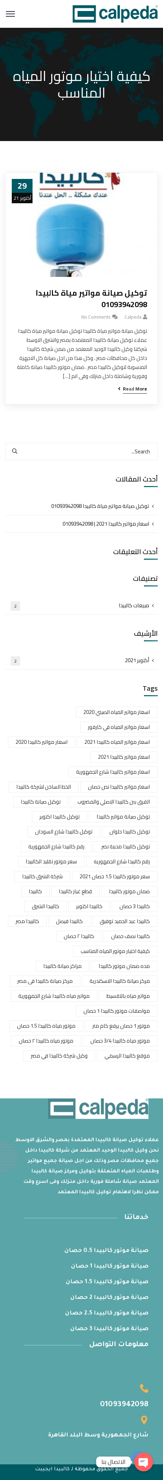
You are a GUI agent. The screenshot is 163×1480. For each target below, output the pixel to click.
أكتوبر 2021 (80, 660)
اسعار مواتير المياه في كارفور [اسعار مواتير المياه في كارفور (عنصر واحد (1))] (119, 727)
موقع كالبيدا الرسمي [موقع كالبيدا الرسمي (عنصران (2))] (127, 1056)
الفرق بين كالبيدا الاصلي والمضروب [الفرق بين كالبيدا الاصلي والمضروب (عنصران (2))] (114, 802)
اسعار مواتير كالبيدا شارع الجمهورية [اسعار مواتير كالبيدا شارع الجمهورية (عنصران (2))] (113, 772)
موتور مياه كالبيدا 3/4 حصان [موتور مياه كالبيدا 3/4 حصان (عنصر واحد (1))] (120, 1041)
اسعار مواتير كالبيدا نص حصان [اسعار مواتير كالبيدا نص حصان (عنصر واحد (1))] (119, 787)
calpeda (133, 316)
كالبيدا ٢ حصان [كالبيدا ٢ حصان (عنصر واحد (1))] (79, 936)
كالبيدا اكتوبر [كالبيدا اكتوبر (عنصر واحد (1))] (89, 906)
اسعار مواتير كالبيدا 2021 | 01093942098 (106, 524)
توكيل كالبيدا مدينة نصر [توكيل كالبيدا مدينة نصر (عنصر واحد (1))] (125, 846)
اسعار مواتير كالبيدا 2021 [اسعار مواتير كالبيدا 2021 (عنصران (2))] (124, 757)
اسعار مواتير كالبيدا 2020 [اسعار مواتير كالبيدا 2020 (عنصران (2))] (41, 742)
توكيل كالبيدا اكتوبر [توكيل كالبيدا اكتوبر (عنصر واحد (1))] (59, 817)
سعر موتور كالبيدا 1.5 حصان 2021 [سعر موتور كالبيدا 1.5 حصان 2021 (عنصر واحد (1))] (115, 876)
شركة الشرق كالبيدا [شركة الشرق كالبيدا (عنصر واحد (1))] (42, 876)
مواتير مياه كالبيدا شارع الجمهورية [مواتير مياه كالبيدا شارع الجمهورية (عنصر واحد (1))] (54, 996)
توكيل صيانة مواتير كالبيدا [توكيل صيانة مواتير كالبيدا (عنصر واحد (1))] (123, 817)
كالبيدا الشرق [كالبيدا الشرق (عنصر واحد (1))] (45, 906)
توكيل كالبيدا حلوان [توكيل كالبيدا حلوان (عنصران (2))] (129, 832)
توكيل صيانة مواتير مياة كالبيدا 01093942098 (91, 298)
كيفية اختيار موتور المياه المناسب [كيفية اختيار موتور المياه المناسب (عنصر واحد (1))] (115, 951)
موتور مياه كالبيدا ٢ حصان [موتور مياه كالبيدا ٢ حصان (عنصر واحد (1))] (46, 1041)
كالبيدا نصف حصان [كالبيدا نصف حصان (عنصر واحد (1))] (130, 936)
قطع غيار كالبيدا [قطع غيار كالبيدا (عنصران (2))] (75, 891)
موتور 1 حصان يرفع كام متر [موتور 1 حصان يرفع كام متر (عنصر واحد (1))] (121, 1026)
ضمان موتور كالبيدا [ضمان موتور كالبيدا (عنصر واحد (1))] (129, 891)
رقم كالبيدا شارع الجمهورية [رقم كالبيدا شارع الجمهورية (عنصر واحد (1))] (56, 846)
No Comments (96, 316)
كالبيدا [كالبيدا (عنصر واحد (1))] (35, 891)
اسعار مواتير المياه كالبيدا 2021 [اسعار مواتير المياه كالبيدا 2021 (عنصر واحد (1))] (117, 742)
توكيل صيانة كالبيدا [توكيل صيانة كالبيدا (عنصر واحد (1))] (41, 802)
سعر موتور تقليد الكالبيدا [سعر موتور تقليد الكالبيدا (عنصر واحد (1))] (51, 861)
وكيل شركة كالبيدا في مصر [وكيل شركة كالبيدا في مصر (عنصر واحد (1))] (59, 1056)
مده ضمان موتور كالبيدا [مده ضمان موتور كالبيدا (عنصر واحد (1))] (124, 966)
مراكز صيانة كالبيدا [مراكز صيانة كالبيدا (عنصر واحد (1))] (62, 966)
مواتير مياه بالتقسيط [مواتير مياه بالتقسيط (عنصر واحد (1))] (128, 996)
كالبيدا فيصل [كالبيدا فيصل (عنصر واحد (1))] (69, 921)
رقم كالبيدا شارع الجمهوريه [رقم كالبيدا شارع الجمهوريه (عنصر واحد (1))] (122, 861)
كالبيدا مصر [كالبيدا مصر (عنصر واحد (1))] (27, 921)
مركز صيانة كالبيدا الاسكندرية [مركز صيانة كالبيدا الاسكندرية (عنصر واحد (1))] (120, 981)
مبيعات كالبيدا (80, 605)
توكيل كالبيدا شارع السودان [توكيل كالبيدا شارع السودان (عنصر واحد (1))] (63, 832)
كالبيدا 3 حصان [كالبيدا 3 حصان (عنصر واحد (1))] (134, 906)
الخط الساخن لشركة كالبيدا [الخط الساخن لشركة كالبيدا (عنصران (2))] (43, 787)
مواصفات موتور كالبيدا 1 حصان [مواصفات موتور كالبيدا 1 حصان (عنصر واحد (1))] (116, 1011)
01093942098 (124, 1407)
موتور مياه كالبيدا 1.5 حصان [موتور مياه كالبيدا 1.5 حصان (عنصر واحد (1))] (46, 1026)
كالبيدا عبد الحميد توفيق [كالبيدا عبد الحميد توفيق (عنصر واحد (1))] (125, 921)
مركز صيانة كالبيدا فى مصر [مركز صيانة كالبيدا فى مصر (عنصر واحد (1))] (45, 981)
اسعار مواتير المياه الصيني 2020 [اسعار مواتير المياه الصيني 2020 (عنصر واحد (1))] (116, 712)
